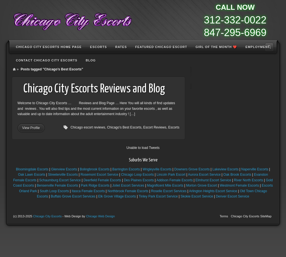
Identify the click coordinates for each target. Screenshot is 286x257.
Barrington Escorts (126, 169)
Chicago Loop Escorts (137, 175)
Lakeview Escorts (226, 169)
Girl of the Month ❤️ (216, 47)
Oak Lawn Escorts (31, 175)
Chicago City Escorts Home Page (49, 47)
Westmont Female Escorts (239, 185)
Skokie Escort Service (196, 196)
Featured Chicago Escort (161, 47)
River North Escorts (248, 180)
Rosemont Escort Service (99, 175)
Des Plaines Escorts (139, 180)
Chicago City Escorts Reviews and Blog (94, 89)
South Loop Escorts (54, 191)
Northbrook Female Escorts (128, 191)
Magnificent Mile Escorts (165, 185)
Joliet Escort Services (128, 185)
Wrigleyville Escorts (156, 169)
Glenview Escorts (64, 169)
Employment (258, 47)
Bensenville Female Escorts (57, 185)
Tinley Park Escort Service (158, 196)
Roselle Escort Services (169, 191)
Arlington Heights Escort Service (213, 191)
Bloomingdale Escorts (32, 169)
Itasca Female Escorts (88, 191)
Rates (121, 47)
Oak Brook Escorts (237, 175)
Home (14, 69)
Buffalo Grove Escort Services (73, 196)
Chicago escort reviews (87, 127)
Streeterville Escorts (63, 175)
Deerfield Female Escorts (102, 180)
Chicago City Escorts (47, 216)
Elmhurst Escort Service (213, 180)
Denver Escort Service (232, 196)
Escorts (98, 47)
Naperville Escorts (254, 169)
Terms (224, 216)
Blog (91, 60)
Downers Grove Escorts (192, 169)
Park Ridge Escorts (95, 185)
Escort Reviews (154, 127)
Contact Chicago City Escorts (46, 60)
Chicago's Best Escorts (124, 127)
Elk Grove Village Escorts (117, 196)
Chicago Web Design (100, 216)
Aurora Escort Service (204, 175)
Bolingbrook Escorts (94, 169)
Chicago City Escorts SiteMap (251, 216)
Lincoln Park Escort (171, 175)
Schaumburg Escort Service (60, 180)
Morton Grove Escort (201, 185)
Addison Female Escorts (174, 180)
